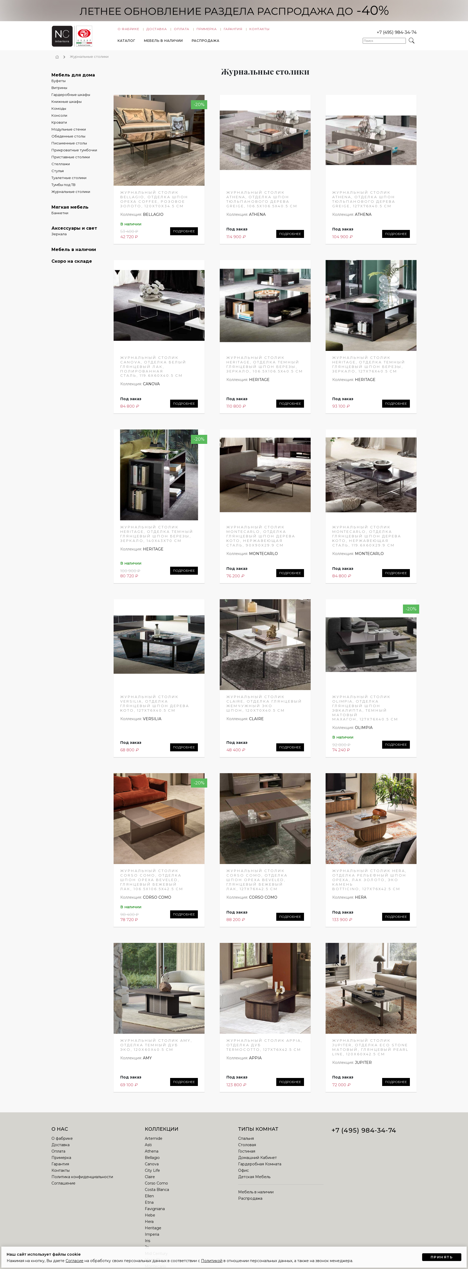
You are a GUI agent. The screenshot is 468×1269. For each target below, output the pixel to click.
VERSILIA (152, 722)
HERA (360, 900)
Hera (149, 1224)
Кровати (59, 126)
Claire (150, 1180)
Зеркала (59, 237)
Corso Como (156, 1186)
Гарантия (233, 30)
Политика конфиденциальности (82, 1180)
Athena (151, 1154)
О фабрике (128, 30)
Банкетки (59, 216)
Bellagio (152, 1160)
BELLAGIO (153, 218)
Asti (148, 1148)
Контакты (259, 30)
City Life (152, 1173)
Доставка (156, 30)
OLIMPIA (364, 731)
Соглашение (63, 1186)
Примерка (207, 30)
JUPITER (363, 1065)
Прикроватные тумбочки (74, 153)
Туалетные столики (68, 181)
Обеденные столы (68, 139)
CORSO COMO (157, 900)
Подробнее (184, 235)
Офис (243, 1173)
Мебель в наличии (163, 42)
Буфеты (58, 84)
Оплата (181, 30)
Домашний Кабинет (257, 1160)
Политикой (211, 1260)
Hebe (150, 1218)
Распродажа (205, 42)
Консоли (59, 119)
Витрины (59, 91)
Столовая (247, 1148)
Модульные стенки (68, 133)
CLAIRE (256, 722)
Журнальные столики (70, 195)
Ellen (149, 1199)
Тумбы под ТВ (63, 188)
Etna (149, 1205)
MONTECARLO (263, 557)
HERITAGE (259, 382)
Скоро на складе (71, 264)
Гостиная (246, 1154)
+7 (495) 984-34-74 (397, 33)
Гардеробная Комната (259, 1167)
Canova (152, 1167)
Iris (147, 1244)
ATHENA (257, 218)
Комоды (58, 112)
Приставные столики (70, 160)
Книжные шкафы (66, 105)
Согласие (74, 1260)
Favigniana (155, 1212)
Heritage (153, 1231)
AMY (147, 1061)
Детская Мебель (254, 1180)
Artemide (153, 1141)
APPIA (255, 1061)
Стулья (57, 174)
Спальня (246, 1141)
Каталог (126, 42)
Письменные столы (69, 146)
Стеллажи (60, 167)
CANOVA (151, 387)
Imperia (152, 1237)
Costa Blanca (157, 1192)
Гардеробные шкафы (70, 98)
